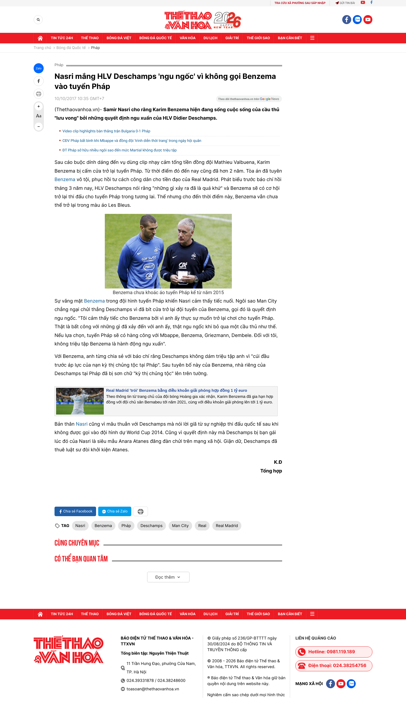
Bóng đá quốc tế (155, 38)
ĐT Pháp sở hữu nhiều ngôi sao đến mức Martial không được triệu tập (119, 150)
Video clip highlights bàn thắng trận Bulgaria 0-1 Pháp (106, 131)
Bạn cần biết (290, 38)
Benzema (65, 179)
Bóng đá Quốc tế (71, 48)
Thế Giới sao (258, 38)
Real (202, 525)
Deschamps (152, 525)
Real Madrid (227, 525)
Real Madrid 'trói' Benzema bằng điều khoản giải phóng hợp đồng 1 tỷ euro (176, 390)
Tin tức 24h (62, 38)
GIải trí (232, 38)
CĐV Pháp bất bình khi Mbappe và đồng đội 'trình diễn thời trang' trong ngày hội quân (131, 141)
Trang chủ (42, 48)
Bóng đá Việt (119, 38)
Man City (180, 525)
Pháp (95, 48)
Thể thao (90, 38)
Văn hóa (188, 38)
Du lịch (210, 38)
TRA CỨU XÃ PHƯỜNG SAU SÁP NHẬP (300, 3)
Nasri (82, 424)
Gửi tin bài (345, 3)
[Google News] (249, 101)
